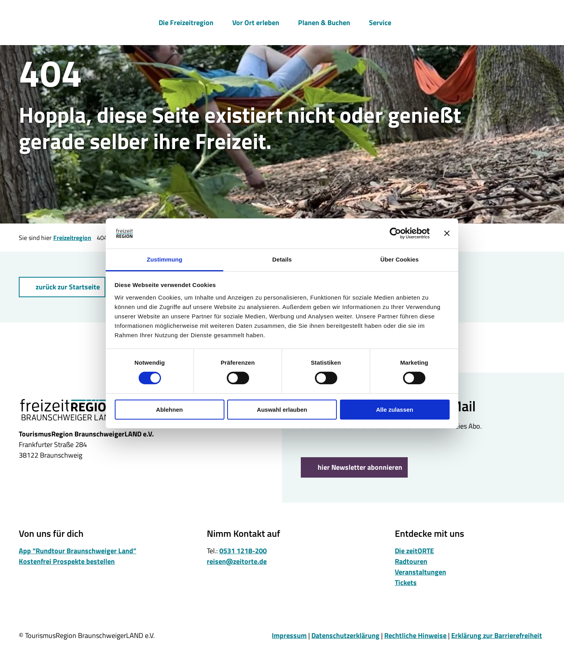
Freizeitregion (72, 237)
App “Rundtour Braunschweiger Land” (77, 550)
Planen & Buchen (324, 22)
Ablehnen (169, 409)
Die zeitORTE (414, 550)
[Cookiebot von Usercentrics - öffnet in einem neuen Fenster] (395, 233)
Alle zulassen (394, 409)
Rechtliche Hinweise (415, 635)
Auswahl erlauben (282, 409)
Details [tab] (282, 259)
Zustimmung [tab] (165, 259)
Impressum (289, 635)
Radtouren (411, 561)
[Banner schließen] (447, 233)
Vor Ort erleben (255, 22)
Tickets (406, 582)
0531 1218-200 (243, 550)
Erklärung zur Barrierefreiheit (496, 635)
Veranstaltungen (420, 572)
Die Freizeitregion (186, 22)
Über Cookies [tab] (399, 259)
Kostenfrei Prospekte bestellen (67, 561)
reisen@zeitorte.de (237, 561)
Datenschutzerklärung (345, 635)
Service (380, 22)
